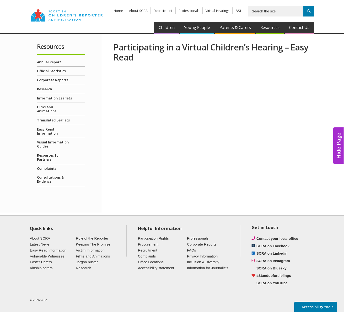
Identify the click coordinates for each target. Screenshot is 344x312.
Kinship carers (41, 268)
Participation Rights (153, 238)
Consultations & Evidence (50, 179)
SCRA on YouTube (271, 283)
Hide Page (338, 146)
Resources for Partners (48, 157)
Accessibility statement (156, 268)
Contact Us (299, 27)
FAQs (191, 250)
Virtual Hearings (217, 10)
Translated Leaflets (53, 120)
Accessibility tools (317, 306)
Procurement (148, 244)
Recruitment (163, 10)
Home (118, 10)
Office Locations (150, 262)
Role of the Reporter (92, 238)
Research (44, 89)
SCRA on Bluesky (271, 268)
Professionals (188, 10)
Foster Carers (41, 262)
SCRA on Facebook (273, 246)
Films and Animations (46, 109)
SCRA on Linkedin (271, 253)
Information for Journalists (207, 268)
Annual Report (49, 62)
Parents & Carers (235, 27)
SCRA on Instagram (273, 261)
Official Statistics (51, 71)
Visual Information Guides (53, 144)
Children (167, 27)
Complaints (46, 168)
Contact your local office (277, 238)
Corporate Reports (52, 80)
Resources (270, 27)
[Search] (308, 11)
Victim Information (90, 250)
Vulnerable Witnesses (47, 256)
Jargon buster (87, 262)
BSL (239, 10)
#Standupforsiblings (273, 276)
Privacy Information (202, 256)
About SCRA (138, 10)
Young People (197, 27)
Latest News (40, 244)
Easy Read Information (47, 131)
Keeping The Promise (93, 244)
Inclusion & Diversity (203, 262)
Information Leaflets (54, 98)
